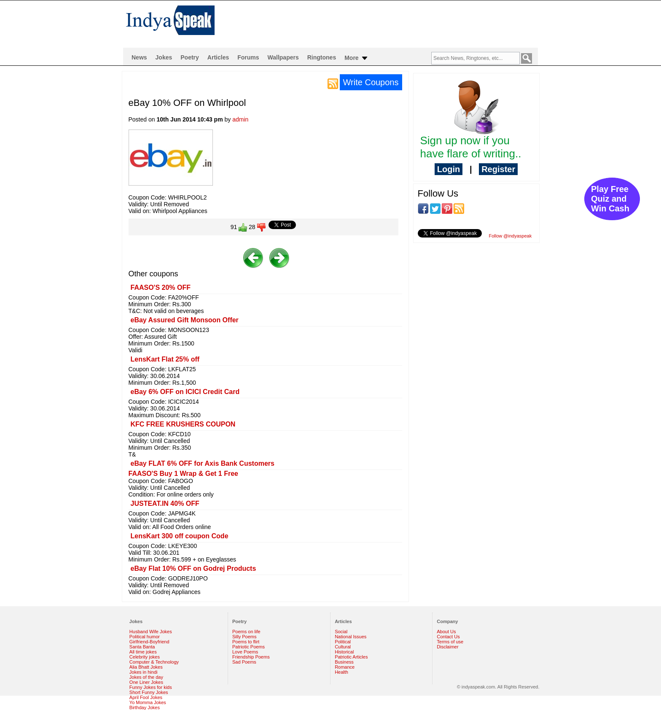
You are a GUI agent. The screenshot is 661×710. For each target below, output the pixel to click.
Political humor (144, 636)
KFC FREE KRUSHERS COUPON (183, 424)
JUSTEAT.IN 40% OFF (165, 503)
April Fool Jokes (145, 697)
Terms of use (450, 641)
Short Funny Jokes (148, 692)
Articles (218, 57)
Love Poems (245, 651)
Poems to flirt (245, 641)
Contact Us (448, 636)
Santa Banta (142, 646)
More (356, 58)
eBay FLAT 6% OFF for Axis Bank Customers (202, 463)
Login (448, 169)
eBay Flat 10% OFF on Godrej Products (193, 568)
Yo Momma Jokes (147, 702)
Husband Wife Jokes (150, 631)
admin (240, 119)
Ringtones (321, 57)
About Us (446, 631)
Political (343, 641)
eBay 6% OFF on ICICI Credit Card (185, 391)
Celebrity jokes (144, 656)
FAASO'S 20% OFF (161, 287)
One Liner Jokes (146, 682)
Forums (248, 57)
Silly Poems (244, 636)
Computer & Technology (154, 661)
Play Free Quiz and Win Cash (610, 198)
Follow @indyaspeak (510, 235)
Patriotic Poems (248, 646)
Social (341, 631)
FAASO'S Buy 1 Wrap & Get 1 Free (183, 473)
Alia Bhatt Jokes (146, 667)
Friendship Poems (251, 656)
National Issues (350, 636)
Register (498, 169)
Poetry (189, 57)
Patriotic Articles (351, 656)
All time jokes (143, 651)
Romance (345, 667)
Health (341, 672)
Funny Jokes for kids (150, 687)
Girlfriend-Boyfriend (149, 641)
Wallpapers (283, 57)
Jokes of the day (146, 677)
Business (344, 661)
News (139, 57)
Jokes (164, 57)
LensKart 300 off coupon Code (179, 536)
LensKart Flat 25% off (165, 359)
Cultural (343, 646)
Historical (344, 651)
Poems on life (246, 631)
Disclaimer (447, 646)
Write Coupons (371, 82)
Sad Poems (244, 661)
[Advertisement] (384, 24)
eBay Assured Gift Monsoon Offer (185, 320)
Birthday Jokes (144, 707)
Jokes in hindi (143, 672)
